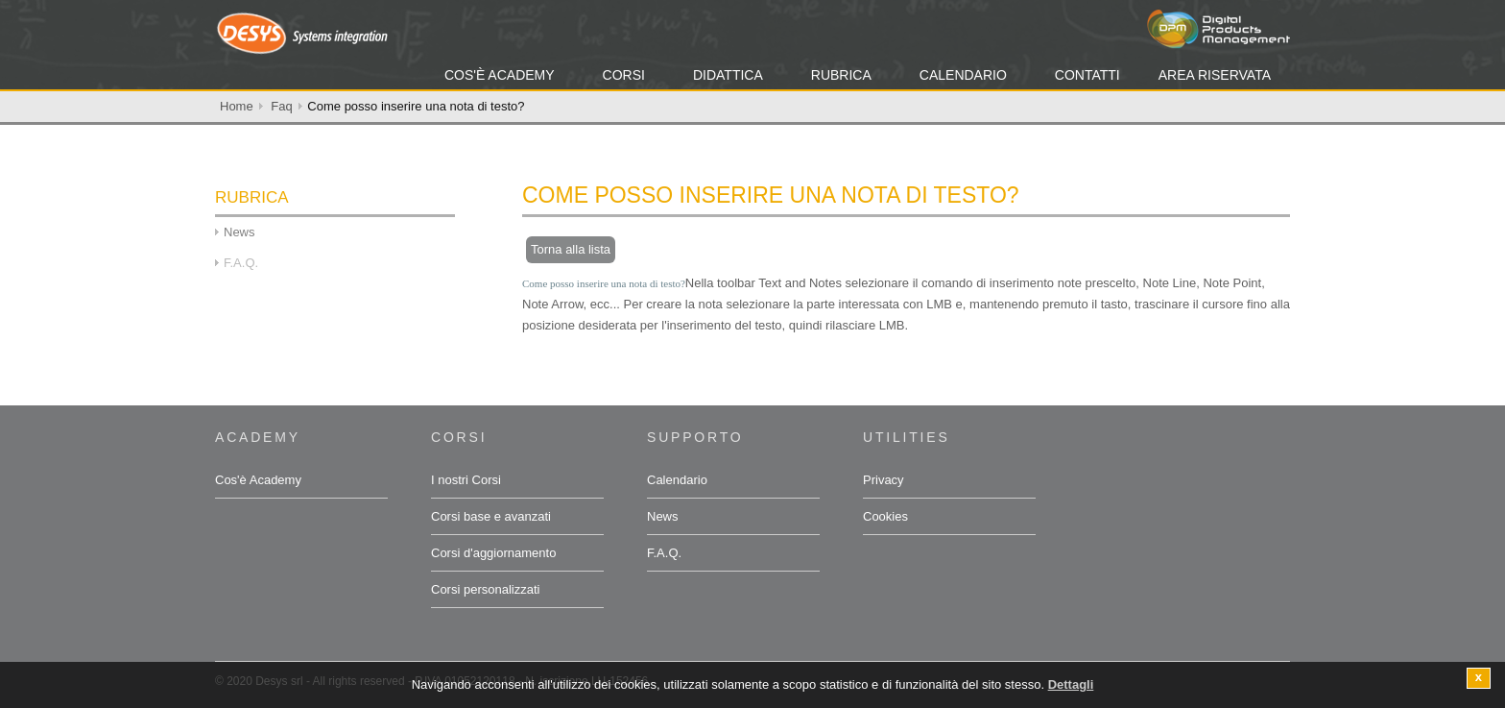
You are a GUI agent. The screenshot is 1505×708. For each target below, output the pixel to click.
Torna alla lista (570, 249)
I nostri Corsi (466, 480)
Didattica (728, 75)
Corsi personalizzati (485, 589)
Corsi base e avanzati (491, 516)
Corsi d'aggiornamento (493, 553)
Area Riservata (1215, 75)
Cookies (885, 516)
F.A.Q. (664, 553)
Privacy (883, 480)
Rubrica (841, 75)
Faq (281, 106)
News (239, 232)
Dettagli (1071, 686)
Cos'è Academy (499, 75)
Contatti (1087, 75)
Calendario (963, 75)
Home (236, 106)
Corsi (624, 75)
